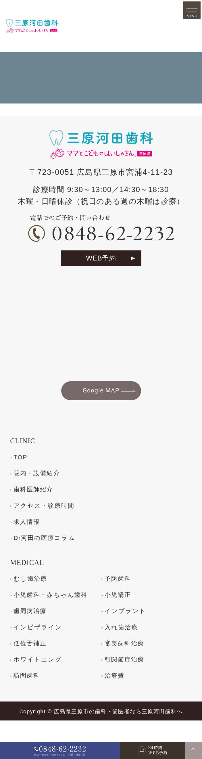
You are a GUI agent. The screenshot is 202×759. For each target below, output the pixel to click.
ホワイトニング (134, 680)
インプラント (39, 646)
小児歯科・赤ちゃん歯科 (55, 620)
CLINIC (25, 455)
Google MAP (101, 403)
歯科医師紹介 (38, 505)
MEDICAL (31, 580)
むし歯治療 (34, 596)
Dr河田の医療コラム (52, 555)
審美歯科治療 (38, 680)
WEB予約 (101, 269)
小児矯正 (121, 613)
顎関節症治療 (38, 697)
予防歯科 (121, 596)
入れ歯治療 (34, 663)
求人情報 (30, 538)
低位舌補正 (125, 663)
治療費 (26, 713)
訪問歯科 (121, 697)
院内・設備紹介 (42, 488)
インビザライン (134, 646)
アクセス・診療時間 (51, 521)
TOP (22, 471)
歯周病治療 (125, 630)
